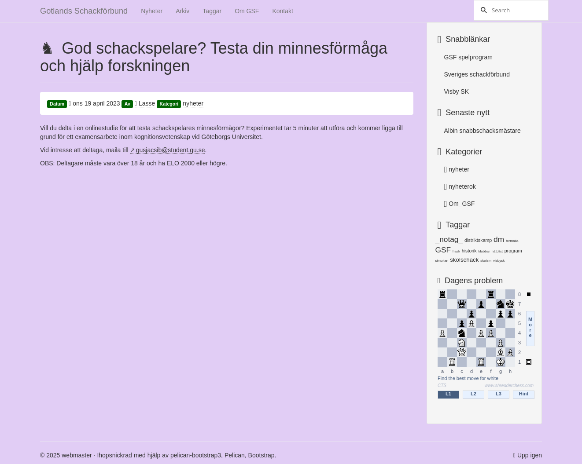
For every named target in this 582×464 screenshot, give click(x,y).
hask (456, 251)
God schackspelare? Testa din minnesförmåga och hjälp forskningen (213, 57)
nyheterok (460, 186)
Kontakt (282, 11)
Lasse (145, 103)
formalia (512, 241)
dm (499, 239)
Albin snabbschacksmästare (482, 130)
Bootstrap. (262, 455)
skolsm (485, 261)
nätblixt (497, 251)
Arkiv (182, 11)
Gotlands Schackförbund (84, 11)
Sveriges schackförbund (477, 74)
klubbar (484, 251)
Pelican (235, 455)
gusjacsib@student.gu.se (170, 149)
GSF (443, 249)
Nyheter (151, 11)
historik (469, 250)
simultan (442, 261)
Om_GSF (459, 203)
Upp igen (529, 455)
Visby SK (456, 91)
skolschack (464, 259)
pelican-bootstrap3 (195, 455)
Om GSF (247, 11)
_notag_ (449, 239)
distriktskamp (478, 240)
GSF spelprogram (468, 57)
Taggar (212, 11)
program (513, 250)
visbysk (499, 261)
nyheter (193, 103)
